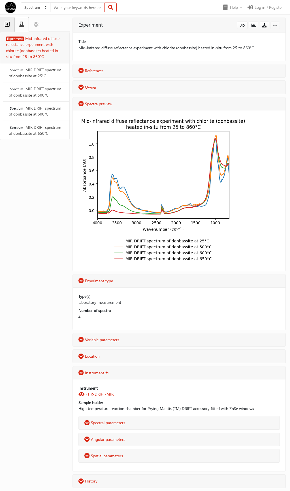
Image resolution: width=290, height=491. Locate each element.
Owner (87, 87)
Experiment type (95, 280)
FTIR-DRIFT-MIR (96, 394)
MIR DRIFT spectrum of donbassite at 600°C (35, 111)
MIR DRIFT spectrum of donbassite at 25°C (35, 72)
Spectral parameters (104, 422)
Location (89, 356)
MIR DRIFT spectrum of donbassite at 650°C (35, 130)
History (87, 481)
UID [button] (242, 25)
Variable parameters (98, 339)
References (90, 70)
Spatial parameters (103, 455)
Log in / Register (265, 7)
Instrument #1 (94, 372)
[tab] (7, 24)
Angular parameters (104, 439)
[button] (232, 7)
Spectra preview (95, 103)
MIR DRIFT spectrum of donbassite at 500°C (35, 91)
